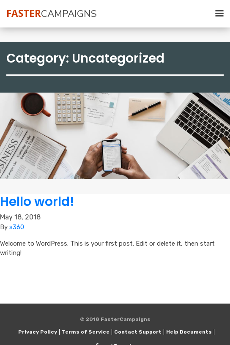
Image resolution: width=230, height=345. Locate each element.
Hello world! (37, 201)
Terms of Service (86, 332)
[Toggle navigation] (215, 13)
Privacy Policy (37, 332)
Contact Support (138, 332)
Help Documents (189, 332)
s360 (16, 227)
